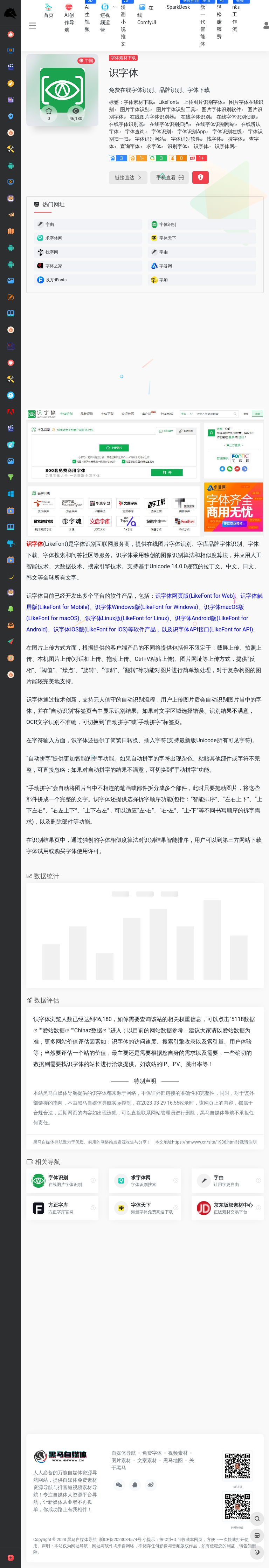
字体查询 (135, 131)
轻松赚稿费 (222, 19)
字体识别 (161, 131)
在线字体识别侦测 (236, 117)
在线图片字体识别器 (152, 117)
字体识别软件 (185, 139)
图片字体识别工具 (175, 109)
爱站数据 (53, 1030)
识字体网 (224, 146)
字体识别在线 (227, 131)
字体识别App (191, 131)
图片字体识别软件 (221, 109)
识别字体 (177, 146)
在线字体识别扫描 (169, 124)
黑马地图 (173, 1460)
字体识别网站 (149, 139)
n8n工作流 (239, 16)
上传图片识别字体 (203, 102)
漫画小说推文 (126, 23)
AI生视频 (90, 16)
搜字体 (235, 139)
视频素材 (178, 1453)
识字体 (201, 146)
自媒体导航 (123, 1453)
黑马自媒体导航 (82, 1539)
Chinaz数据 (88, 1030)
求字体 (153, 146)
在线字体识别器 (126, 124)
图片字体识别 (135, 109)
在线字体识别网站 (215, 124)
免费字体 (152, 1453)
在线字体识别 (195, 117)
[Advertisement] (122, 351)
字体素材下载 (123, 57)
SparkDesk (181, 5)
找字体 (214, 139)
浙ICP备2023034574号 (120, 1539)
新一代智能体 (206, 23)
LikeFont (167, 102)
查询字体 (130, 146)
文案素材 (147, 1460)
